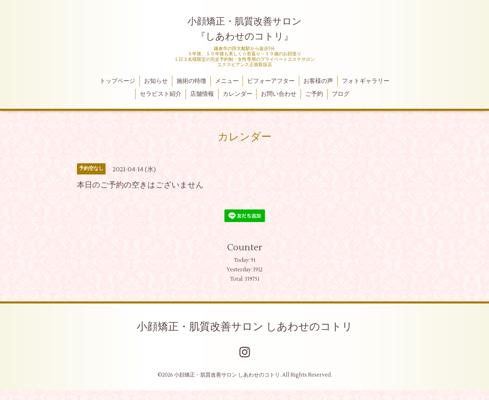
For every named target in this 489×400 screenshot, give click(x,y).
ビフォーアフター (271, 81)
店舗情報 (202, 94)
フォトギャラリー (365, 81)
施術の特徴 (191, 81)
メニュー (227, 81)
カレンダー (237, 94)
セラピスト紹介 (160, 94)
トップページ (117, 81)
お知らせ (156, 81)
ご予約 (314, 94)
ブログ (341, 94)
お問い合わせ (278, 94)
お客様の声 (318, 81)
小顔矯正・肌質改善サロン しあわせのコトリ (245, 327)
